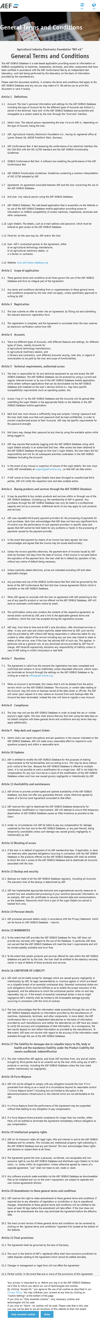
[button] (23, 1314)
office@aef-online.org (41, 675)
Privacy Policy (14, 1292)
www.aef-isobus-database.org (32, 262)
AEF (82, 8)
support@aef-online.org (48, 469)
